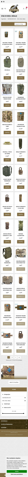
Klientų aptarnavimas (7, 424)
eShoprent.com (20, 434)
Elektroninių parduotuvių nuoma (11, 434)
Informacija (4, 421)
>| (19, 357)
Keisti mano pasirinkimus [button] (17, 474)
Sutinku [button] (17, 471)
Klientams (3, 427)
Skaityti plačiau (14, 382)
